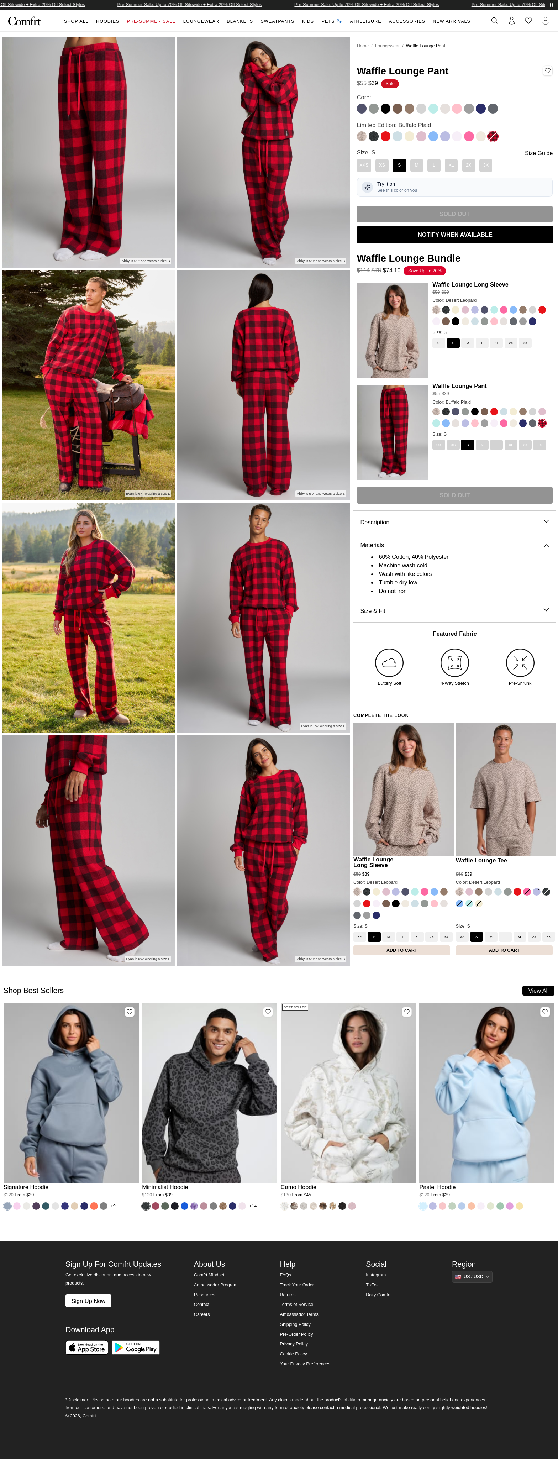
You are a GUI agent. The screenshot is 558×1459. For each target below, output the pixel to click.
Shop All (76, 21)
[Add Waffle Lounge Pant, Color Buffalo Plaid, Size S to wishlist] (548, 71)
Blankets (240, 21)
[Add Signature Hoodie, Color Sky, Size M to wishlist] (130, 1012)
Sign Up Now (88, 1301)
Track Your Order (297, 1284)
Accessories (407, 21)
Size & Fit (454, 611)
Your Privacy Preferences (305, 1363)
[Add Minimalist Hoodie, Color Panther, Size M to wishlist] (268, 1012)
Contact (201, 1304)
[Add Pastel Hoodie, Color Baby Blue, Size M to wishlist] (545, 1012)
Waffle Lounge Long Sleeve (470, 284)
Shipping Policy (295, 1324)
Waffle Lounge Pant (459, 386)
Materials (454, 545)
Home (363, 45)
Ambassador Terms (299, 1314)
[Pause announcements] (551, 5)
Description (454, 522)
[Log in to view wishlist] (528, 20)
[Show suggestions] (472, 1276)
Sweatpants (277, 21)
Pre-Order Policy (296, 1334)
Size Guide (539, 153)
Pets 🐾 (332, 21)
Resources (204, 1294)
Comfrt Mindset (209, 1274)
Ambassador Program (216, 1284)
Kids (308, 21)
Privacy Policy (293, 1344)
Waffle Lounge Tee (481, 860)
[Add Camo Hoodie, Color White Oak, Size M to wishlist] (407, 1012)
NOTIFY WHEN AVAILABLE (455, 234)
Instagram (376, 1274)
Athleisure (365, 21)
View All (538, 990)
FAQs (285, 1274)
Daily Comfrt (378, 1294)
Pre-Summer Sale (151, 21)
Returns (287, 1294)
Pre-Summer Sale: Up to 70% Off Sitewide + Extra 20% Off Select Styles (206, 4)
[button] (547, 20)
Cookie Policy (293, 1354)
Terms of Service (296, 1304)
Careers (202, 1314)
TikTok (372, 1284)
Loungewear (201, 21)
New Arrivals (451, 21)
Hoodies (107, 21)
